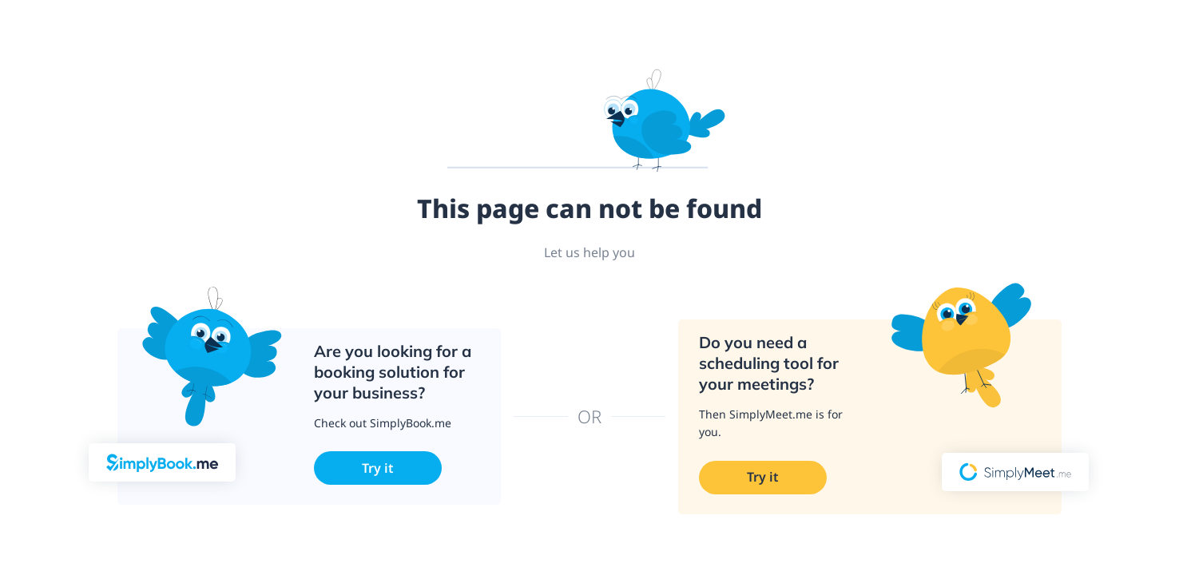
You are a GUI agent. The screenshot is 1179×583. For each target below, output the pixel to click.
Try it (378, 468)
